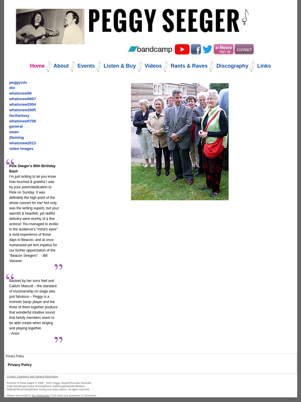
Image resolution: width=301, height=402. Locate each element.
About (61, 66)
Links (264, 66)
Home (37, 66)
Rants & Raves (189, 66)
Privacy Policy (20, 365)
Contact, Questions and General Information (32, 376)
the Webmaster (41, 395)
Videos (153, 66)
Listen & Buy (120, 66)
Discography (232, 66)
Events (86, 66)
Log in (292, 399)
